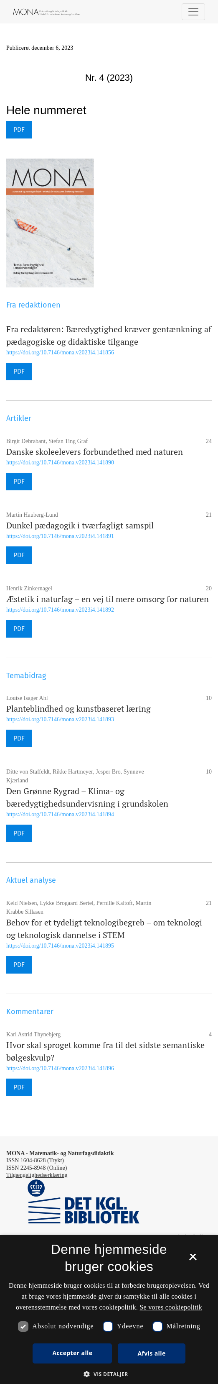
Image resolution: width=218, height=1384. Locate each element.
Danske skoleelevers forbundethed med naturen (94, 451)
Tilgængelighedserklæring (37, 1175)
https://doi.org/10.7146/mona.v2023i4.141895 (60, 946)
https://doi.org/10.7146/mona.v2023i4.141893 (60, 719)
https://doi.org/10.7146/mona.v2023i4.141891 (60, 536)
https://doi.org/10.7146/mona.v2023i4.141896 (60, 1068)
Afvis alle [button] (151, 1353)
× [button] (193, 1260)
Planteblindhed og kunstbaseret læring (78, 708)
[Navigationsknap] (193, 11)
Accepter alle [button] (72, 1353)
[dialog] (109, 1309)
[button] (109, 1374)
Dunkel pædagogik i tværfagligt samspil (80, 525)
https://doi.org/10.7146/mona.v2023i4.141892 (60, 610)
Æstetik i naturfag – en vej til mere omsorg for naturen (107, 599)
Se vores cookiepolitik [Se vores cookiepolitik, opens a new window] (170, 1307)
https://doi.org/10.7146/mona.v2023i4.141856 (60, 352)
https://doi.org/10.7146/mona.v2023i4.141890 (60, 462)
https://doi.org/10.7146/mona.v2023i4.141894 (60, 814)
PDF (19, 129)
